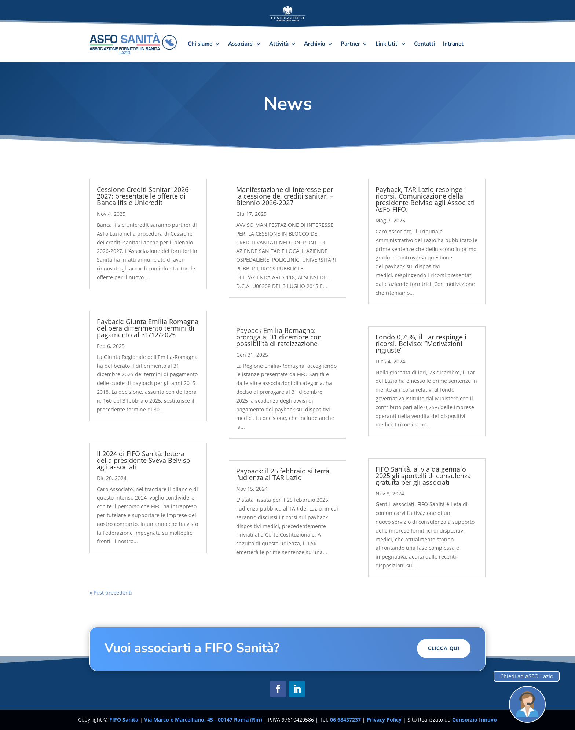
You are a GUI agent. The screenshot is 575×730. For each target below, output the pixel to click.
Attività (279, 43)
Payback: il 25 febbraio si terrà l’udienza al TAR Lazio (282, 474)
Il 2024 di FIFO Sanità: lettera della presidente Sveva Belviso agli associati (143, 460)
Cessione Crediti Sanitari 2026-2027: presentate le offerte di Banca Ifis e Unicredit (144, 196)
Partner (350, 43)
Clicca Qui (443, 648)
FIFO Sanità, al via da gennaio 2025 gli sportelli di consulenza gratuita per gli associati (423, 476)
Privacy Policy (385, 719)
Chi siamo (200, 43)
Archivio (314, 43)
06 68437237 (345, 719)
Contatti (424, 43)
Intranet (453, 43)
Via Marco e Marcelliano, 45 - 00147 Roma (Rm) (204, 719)
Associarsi (241, 43)
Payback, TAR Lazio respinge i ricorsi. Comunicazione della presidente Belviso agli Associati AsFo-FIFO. (425, 199)
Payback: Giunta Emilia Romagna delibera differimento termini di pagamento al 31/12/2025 (147, 328)
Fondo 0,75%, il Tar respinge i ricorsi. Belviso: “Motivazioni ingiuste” (421, 344)
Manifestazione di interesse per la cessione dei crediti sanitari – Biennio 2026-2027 (284, 196)
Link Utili (387, 43)
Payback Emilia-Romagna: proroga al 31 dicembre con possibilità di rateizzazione (279, 337)
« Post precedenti (110, 592)
